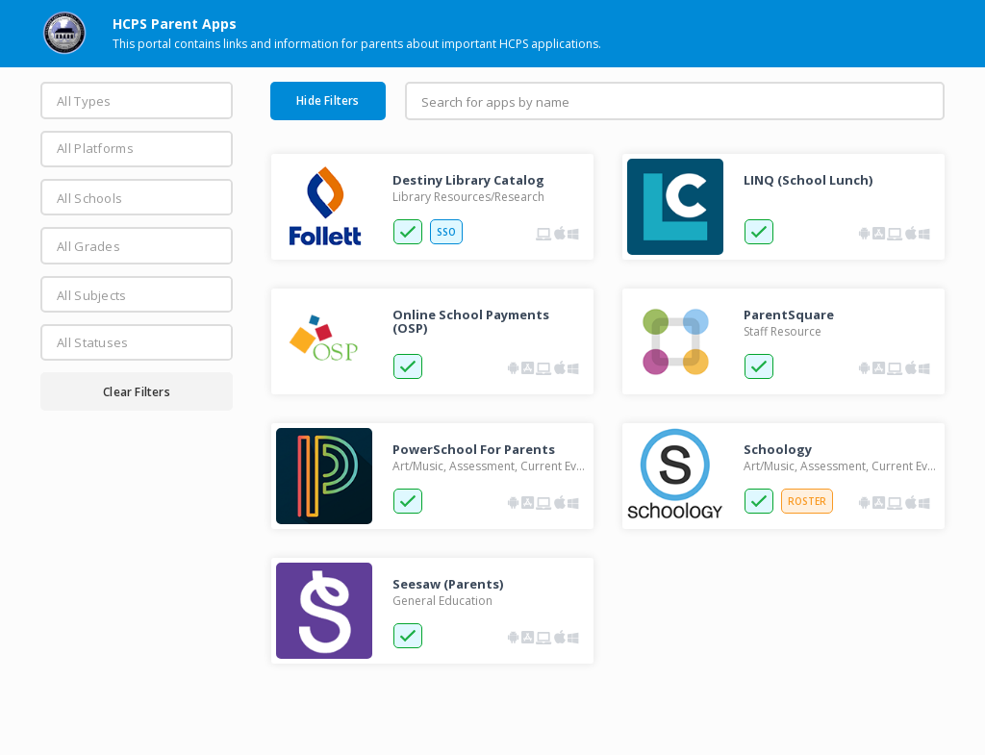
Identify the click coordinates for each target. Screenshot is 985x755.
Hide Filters (327, 100)
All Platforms (95, 148)
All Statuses (93, 342)
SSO (446, 232)
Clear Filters (136, 392)
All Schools (89, 198)
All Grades (88, 246)
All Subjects (92, 295)
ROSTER (807, 501)
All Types (84, 101)
